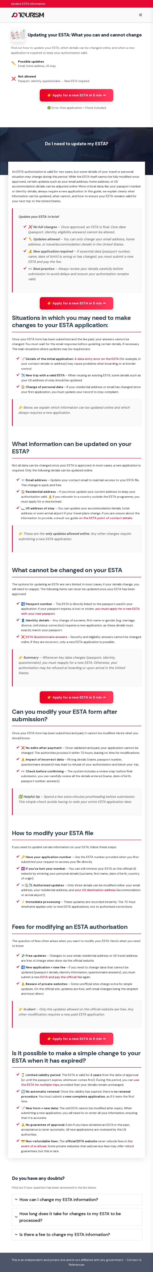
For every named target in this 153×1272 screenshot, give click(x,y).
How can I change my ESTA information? (56, 1199)
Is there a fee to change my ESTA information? (62, 1234)
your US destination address (95, 890)
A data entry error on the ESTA (97, 359)
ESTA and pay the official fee (61, 977)
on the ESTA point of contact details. (106, 518)
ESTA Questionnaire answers (46, 637)
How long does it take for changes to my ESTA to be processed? (68, 1217)
